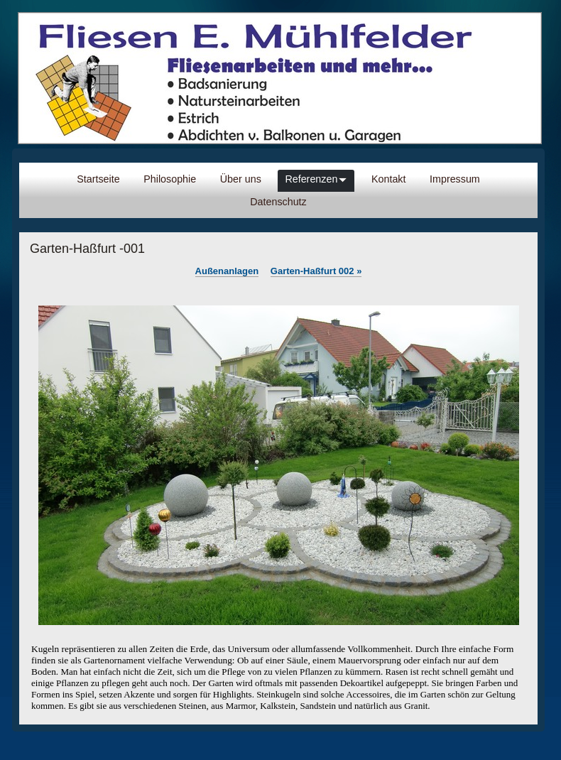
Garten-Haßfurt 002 (316, 271)
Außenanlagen (227, 271)
